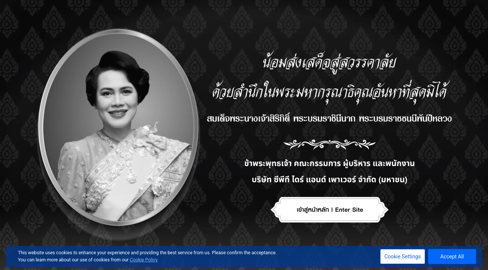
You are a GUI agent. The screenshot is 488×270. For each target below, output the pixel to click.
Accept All (452, 257)
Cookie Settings (402, 257)
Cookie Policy (144, 259)
